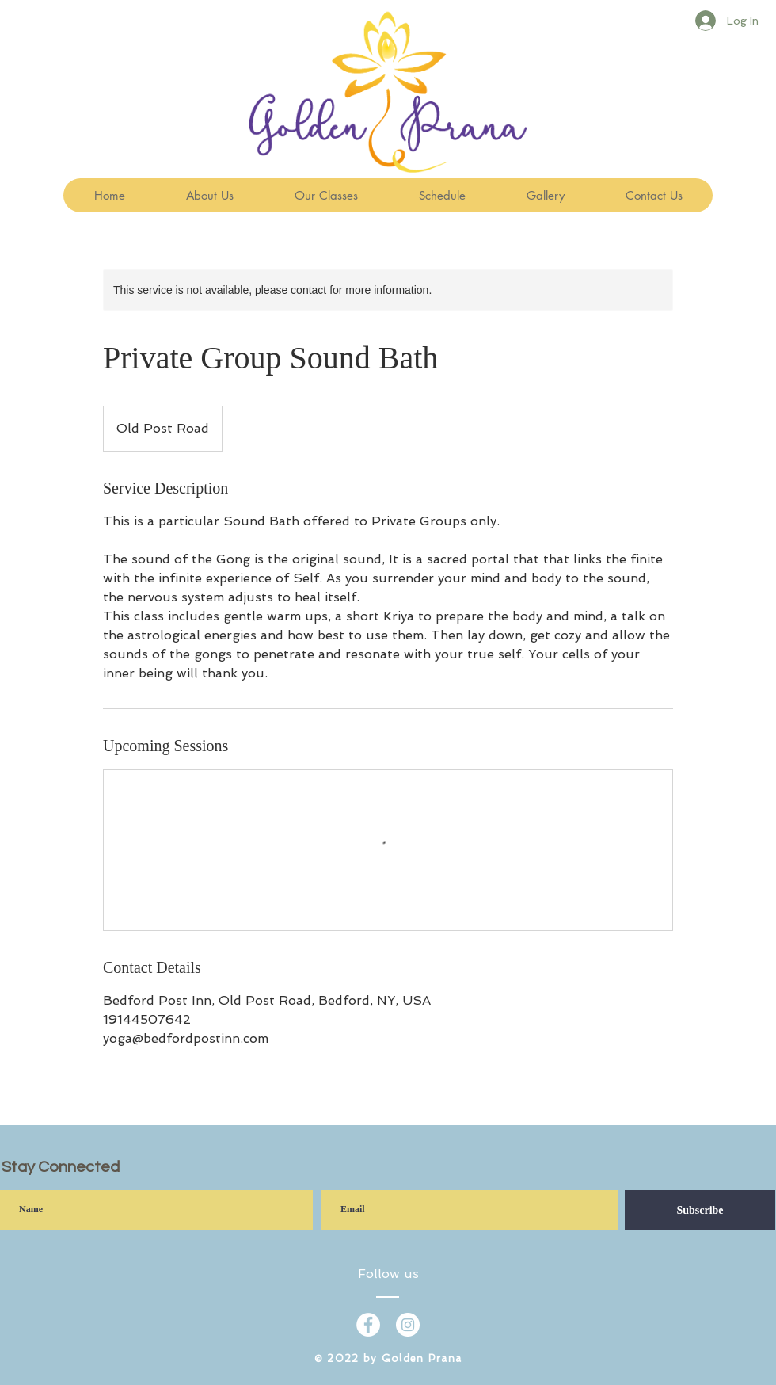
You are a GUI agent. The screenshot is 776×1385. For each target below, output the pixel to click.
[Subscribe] (700, 1210)
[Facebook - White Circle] (368, 1325)
